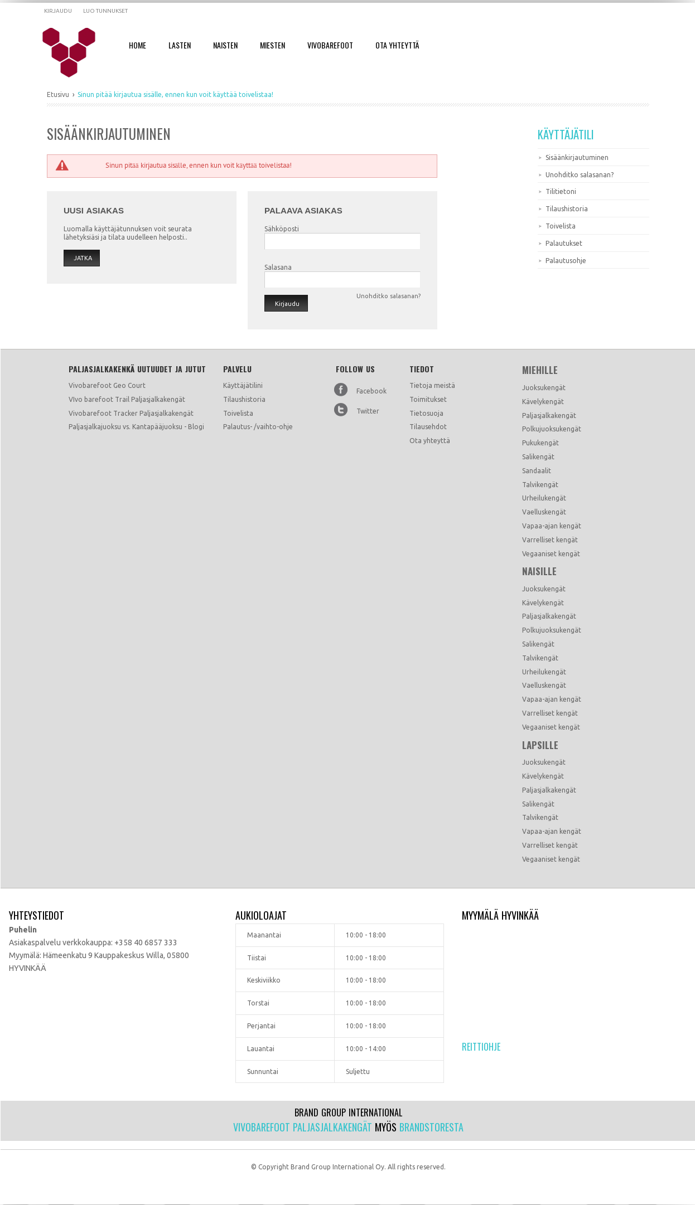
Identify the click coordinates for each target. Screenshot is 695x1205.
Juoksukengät (544, 387)
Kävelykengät (543, 401)
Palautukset (564, 243)
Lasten (179, 45)
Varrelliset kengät (550, 539)
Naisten (225, 45)
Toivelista (561, 226)
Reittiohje (481, 1046)
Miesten (272, 45)
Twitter (367, 411)
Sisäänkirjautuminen (577, 157)
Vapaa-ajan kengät (551, 525)
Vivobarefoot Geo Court (107, 385)
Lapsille (540, 745)
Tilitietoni (561, 191)
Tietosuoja (426, 413)
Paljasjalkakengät (549, 415)
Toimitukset (428, 399)
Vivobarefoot (330, 45)
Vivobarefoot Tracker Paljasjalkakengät (131, 413)
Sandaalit (536, 470)
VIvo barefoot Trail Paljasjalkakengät (127, 399)
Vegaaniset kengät (551, 553)
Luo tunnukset (105, 11)
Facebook (371, 391)
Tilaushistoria (567, 208)
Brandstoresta (431, 1127)
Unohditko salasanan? (580, 174)
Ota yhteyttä (429, 440)
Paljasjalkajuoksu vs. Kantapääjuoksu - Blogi (136, 426)
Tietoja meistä (432, 385)
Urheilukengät (544, 498)
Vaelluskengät (544, 512)
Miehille (540, 370)
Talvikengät (540, 484)
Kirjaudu (58, 11)
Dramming (76, 53)
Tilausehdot (428, 426)
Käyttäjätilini (243, 385)
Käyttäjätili (566, 134)
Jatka (83, 258)
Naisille (539, 571)
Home (137, 45)
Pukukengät (540, 442)
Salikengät (538, 456)
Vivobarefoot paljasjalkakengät (302, 1127)
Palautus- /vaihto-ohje (258, 426)
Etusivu (58, 94)
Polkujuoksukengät (551, 429)
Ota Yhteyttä (397, 45)
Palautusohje (566, 260)
